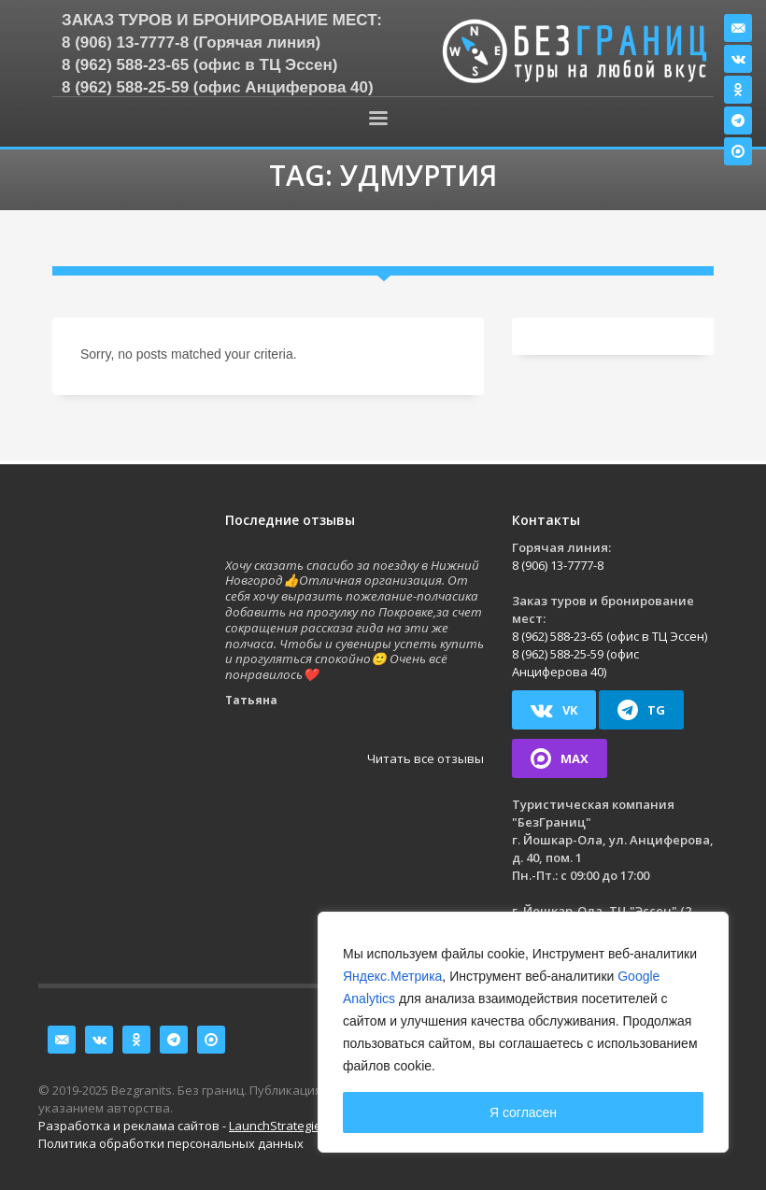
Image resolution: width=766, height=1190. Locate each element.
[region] (523, 1032)
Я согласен (523, 1112)
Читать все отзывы (425, 758)
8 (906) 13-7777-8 (557, 565)
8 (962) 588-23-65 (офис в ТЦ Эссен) (199, 65)
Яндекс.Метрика (392, 976)
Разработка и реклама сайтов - (183, 1125)
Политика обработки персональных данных (171, 1143)
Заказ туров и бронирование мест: (222, 20)
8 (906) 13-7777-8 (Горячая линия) (191, 42)
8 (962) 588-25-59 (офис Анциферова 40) (218, 87)
